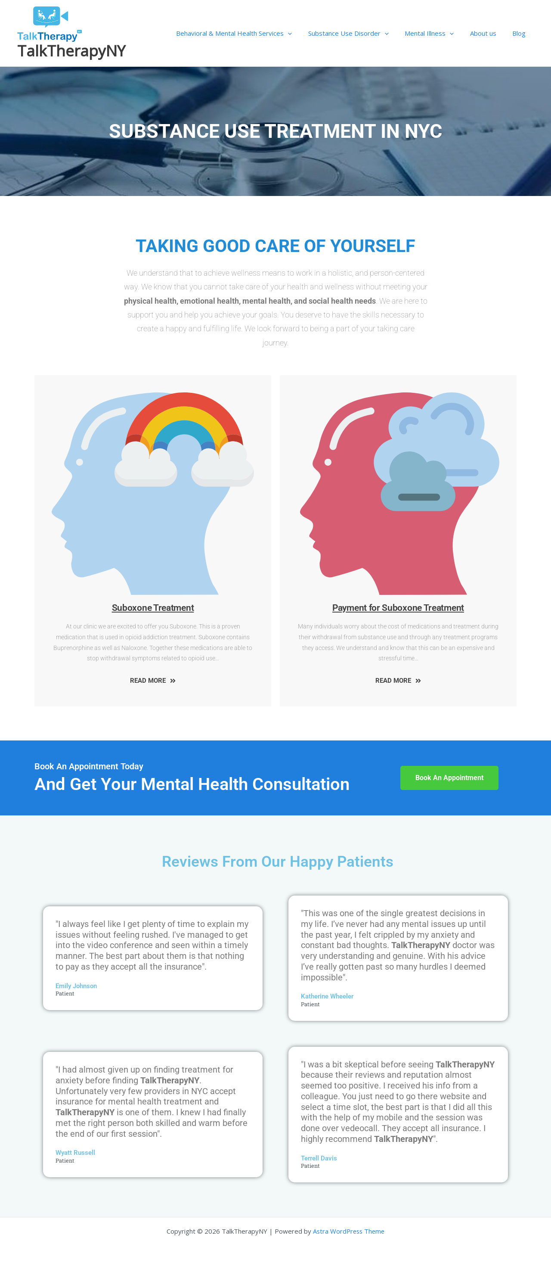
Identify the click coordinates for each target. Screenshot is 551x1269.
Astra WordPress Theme (349, 1231)
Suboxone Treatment (153, 608)
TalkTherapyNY (71, 50)
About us (488, 33)
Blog (520, 33)
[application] (302, 33)
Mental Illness (437, 33)
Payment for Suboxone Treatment (398, 608)
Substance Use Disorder (359, 33)
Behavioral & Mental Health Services (248, 33)
